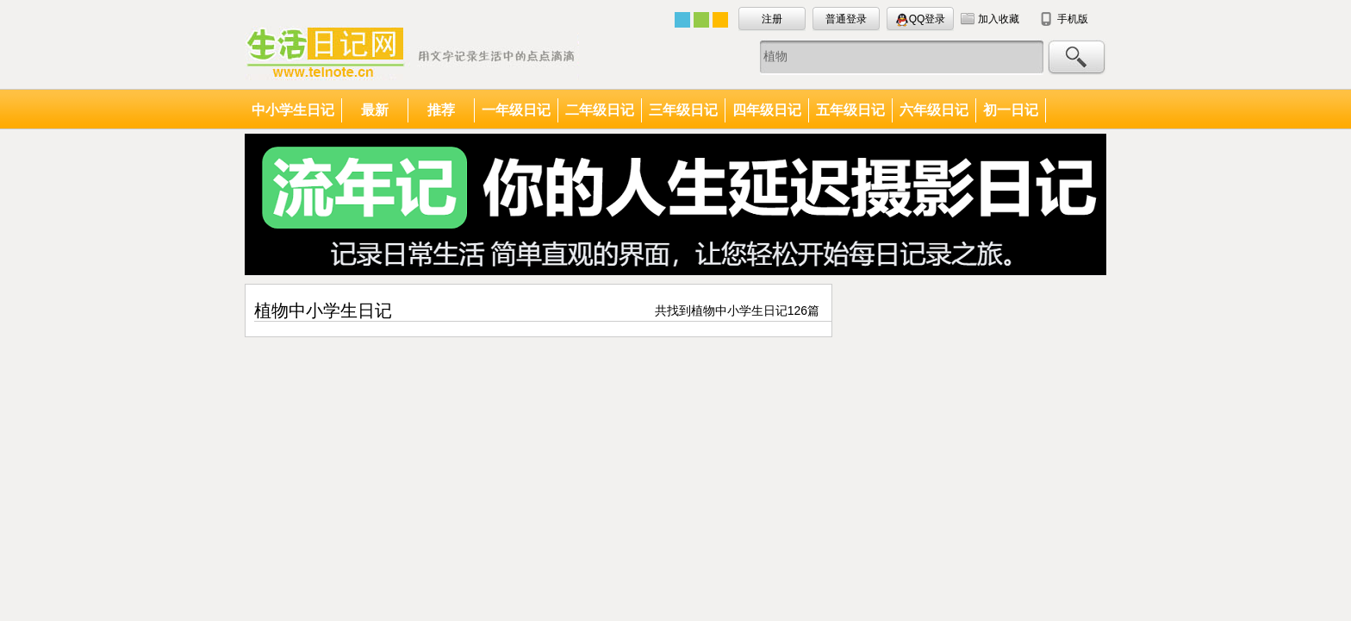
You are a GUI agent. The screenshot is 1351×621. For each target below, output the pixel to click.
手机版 (1072, 19)
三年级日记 (683, 110)
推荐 (441, 110)
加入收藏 (998, 19)
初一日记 (1010, 110)
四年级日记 (766, 110)
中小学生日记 (293, 110)
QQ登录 (920, 20)
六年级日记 (934, 110)
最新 (375, 110)
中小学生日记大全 (412, 53)
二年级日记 (599, 110)
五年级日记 (850, 110)
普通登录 (846, 19)
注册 (772, 19)
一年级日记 (516, 110)
